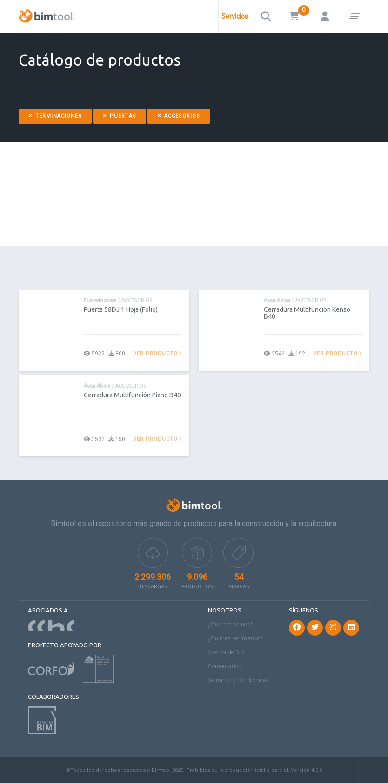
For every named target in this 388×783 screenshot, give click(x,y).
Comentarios (224, 666)
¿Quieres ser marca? (235, 638)
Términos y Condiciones (238, 680)
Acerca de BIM (227, 652)
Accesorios (178, 116)
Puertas (119, 116)
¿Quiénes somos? (230, 624)
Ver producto (157, 353)
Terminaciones (55, 116)
